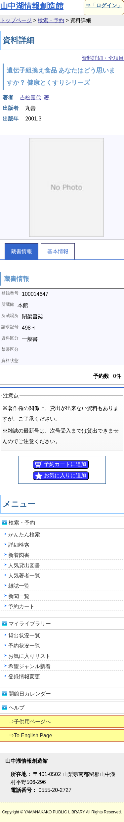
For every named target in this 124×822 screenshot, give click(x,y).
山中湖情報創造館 (31, 5)
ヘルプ (16, 707)
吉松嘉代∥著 (34, 97)
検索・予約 (51, 20)
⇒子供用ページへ (30, 721)
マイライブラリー (30, 623)
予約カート (21, 606)
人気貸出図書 (24, 565)
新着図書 (18, 555)
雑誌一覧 (18, 586)
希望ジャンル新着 (29, 666)
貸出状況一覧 (24, 635)
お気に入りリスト (29, 656)
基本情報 (57, 251)
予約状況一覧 (24, 646)
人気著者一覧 (24, 575)
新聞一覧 (18, 596)
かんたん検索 (24, 534)
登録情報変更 (24, 676)
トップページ (16, 20)
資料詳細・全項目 (103, 58)
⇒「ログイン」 (103, 5)
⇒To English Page (31, 735)
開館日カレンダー (30, 694)
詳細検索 (18, 545)
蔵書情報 (21, 251)
